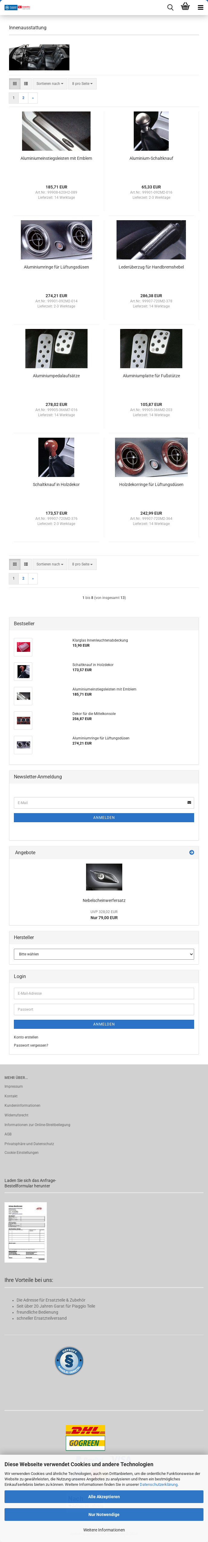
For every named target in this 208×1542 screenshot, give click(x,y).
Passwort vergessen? (31, 1045)
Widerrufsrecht (16, 1115)
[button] (15, 83)
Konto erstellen (26, 1037)
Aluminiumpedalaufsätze (56, 375)
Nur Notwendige (104, 1514)
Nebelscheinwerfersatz (104, 900)
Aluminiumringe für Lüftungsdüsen (56, 267)
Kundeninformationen (22, 1105)
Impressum (14, 1086)
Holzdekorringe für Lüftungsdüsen (151, 484)
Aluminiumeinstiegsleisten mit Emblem (56, 158)
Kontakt (11, 1096)
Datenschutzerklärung (159, 1484)
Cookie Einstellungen (22, 1153)
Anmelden (104, 818)
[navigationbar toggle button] (200, 7)
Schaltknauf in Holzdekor (56, 484)
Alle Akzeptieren (104, 1496)
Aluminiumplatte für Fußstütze (151, 375)
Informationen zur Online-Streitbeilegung (37, 1125)
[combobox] (50, 83)
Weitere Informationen (104, 1530)
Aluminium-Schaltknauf (151, 158)
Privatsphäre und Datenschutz (29, 1144)
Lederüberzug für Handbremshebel (151, 267)
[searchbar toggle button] (170, 7)
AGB (8, 1134)
